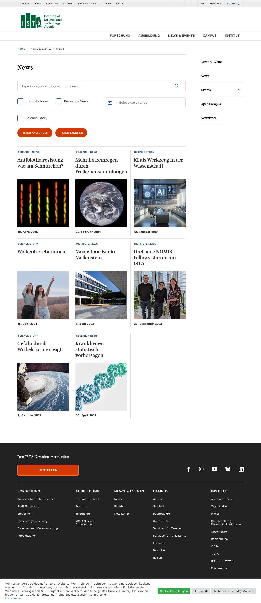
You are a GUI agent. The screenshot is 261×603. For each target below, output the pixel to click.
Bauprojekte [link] (161, 513)
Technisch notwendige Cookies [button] (233, 591)
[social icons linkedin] (194, 3)
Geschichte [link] (219, 531)
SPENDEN (52, 3)
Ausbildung (149, 35)
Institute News (37, 101)
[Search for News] (101, 86)
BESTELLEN (48, 470)
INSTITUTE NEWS (87, 243)
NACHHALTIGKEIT (88, 3)
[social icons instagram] (176, 3)
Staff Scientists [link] (28, 506)
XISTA (119, 3)
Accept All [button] (201, 591)
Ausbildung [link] (87, 491)
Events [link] (119, 506)
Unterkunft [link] (160, 521)
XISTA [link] (215, 553)
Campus (210, 35)
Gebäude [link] (159, 506)
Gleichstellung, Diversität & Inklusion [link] (226, 522)
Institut (232, 35)
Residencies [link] (219, 539)
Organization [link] (220, 506)
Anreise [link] (158, 499)
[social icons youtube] (182, 3)
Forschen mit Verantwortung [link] (37, 528)
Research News (76, 101)
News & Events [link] (129, 491)
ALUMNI (68, 3)
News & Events (181, 35)
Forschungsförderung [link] (32, 521)
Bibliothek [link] (24, 513)
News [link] (118, 499)
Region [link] (157, 557)
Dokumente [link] (219, 568)
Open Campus (211, 104)
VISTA (107, 3)
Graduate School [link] (87, 499)
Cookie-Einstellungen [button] (174, 591)
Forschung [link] (28, 491)
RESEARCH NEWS (29, 152)
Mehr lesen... (14, 598)
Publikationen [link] (27, 535)
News (60, 48)
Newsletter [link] (121, 513)
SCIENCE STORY (144, 152)
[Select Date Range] (145, 102)
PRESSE (25, 3)
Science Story (36, 118)
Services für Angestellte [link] (169, 535)
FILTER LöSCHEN (71, 132)
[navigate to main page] (40, 19)
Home (21, 48)
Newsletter (208, 118)
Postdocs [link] (81, 506)
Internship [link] (82, 513)
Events (206, 90)
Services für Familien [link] (168, 528)
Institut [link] (219, 491)
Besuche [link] (159, 550)
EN (202, 3)
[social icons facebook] (170, 3)
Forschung (120, 35)
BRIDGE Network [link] (222, 560)
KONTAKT (215, 3)
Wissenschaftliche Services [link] (36, 499)
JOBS (37, 3)
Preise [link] (215, 513)
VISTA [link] (215, 546)
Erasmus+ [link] (160, 543)
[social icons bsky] (188, 3)
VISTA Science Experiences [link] (85, 522)
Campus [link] (161, 491)
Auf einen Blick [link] (221, 499)
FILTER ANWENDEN (34, 132)
